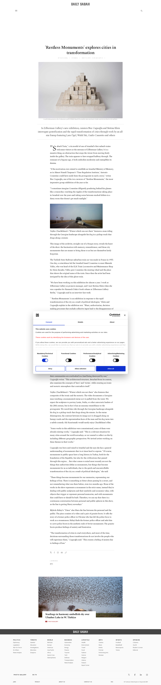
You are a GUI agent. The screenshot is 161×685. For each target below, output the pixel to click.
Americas (50, 647)
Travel (83, 647)
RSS (112, 682)
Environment (85, 645)
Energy (67, 647)
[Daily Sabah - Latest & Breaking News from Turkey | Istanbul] (80, 4)
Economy (67, 645)
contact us (88, 682)
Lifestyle (85, 640)
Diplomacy (16, 642)
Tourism (67, 652)
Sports (119, 640)
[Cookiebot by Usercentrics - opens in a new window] (111, 315)
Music (100, 645)
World (50, 640)
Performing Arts (103, 652)
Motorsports (119, 647)
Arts (101, 640)
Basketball (119, 645)
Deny (50, 369)
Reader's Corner (138, 647)
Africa (49, 652)
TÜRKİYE (33, 640)
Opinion (136, 640)
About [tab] (112, 322)
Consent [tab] (49, 322)
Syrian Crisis (51, 655)
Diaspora (33, 652)
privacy (37, 682)
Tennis (118, 650)
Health (83, 642)
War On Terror (17, 647)
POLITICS (16, 640)
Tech (66, 655)
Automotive (68, 642)
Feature (84, 663)
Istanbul (32, 642)
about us (62, 682)
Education (33, 645)
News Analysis (17, 652)
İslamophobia (51, 658)
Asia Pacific (50, 650)
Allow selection (80, 369)
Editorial (135, 650)
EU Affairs (16, 650)
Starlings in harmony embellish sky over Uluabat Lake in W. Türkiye (67, 615)
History (84, 660)
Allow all (111, 369)
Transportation (69, 660)
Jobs (14, 682)
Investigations (34, 647)
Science (84, 655)
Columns (135, 642)
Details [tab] (80, 322)
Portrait (101, 650)
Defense (67, 658)
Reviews (101, 655)
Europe (49, 645)
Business (68, 640)
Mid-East (49, 642)
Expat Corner (85, 665)
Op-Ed (135, 645)
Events (100, 647)
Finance (67, 650)
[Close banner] (125, 315)
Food (83, 650)
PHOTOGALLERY (53, 621)
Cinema (101, 642)
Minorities (33, 650)
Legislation (16, 645)
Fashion (84, 652)
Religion (84, 658)
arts (51, 564)
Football (118, 642)
